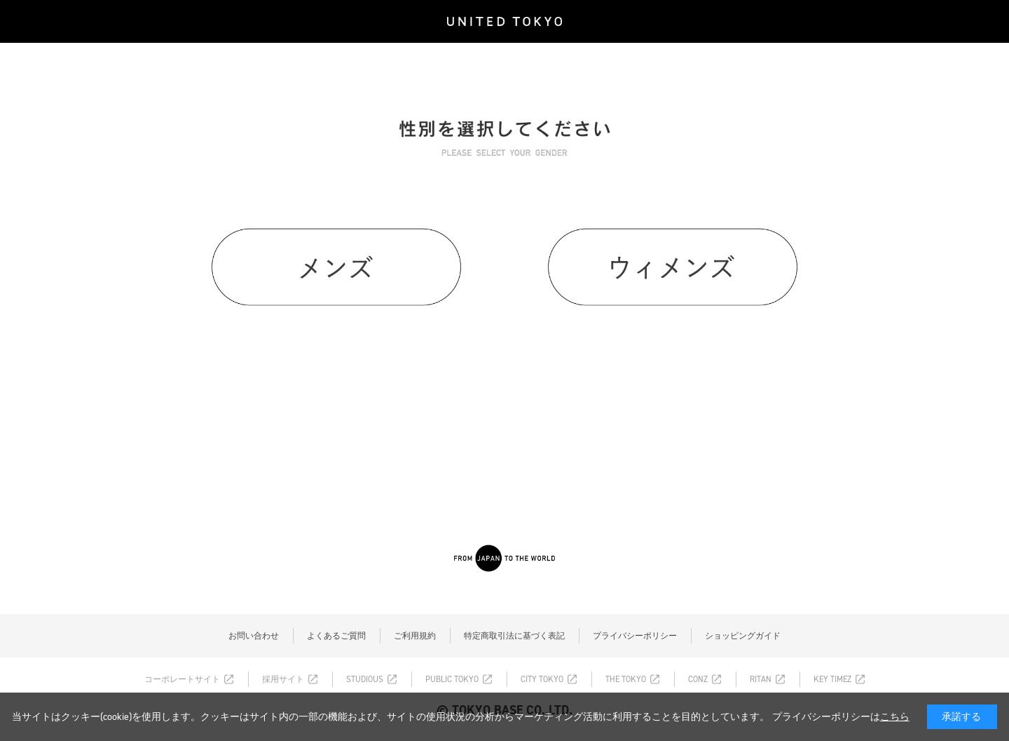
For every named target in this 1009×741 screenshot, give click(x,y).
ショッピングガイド (743, 635)
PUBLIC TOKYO (452, 679)
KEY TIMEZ (832, 679)
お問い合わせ (253, 635)
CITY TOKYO (542, 679)
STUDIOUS (364, 679)
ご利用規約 (415, 635)
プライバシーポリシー (635, 635)
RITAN (760, 679)
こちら (895, 716)
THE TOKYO (625, 679)
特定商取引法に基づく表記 (514, 635)
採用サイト (283, 679)
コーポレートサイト (182, 679)
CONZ (698, 679)
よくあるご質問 (336, 635)
